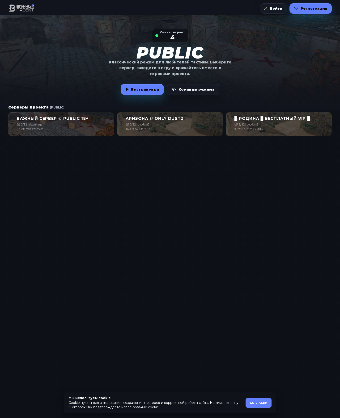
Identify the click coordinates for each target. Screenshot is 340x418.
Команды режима (193, 89)
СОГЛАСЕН (258, 403)
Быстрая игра (142, 89)
